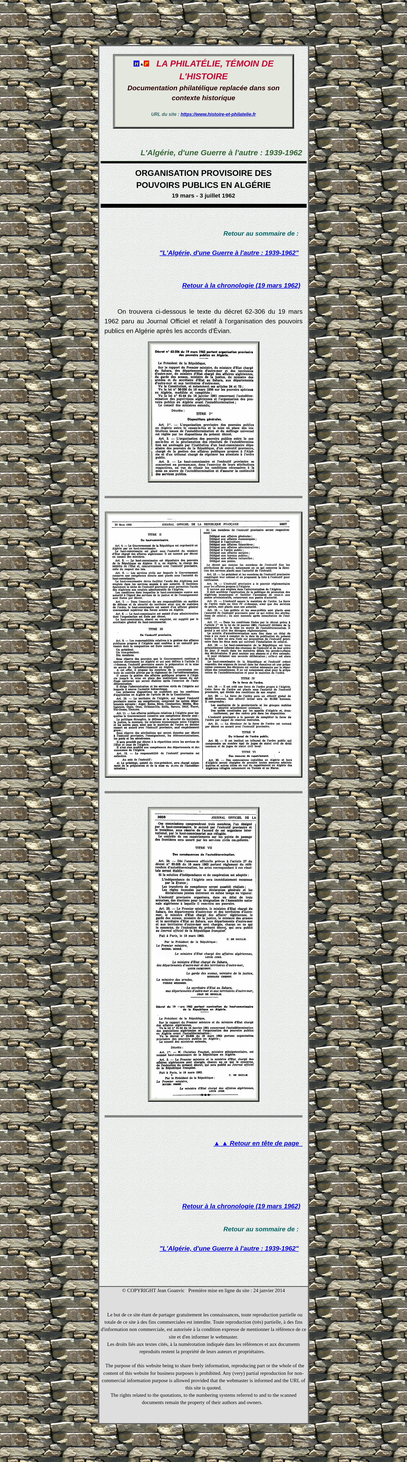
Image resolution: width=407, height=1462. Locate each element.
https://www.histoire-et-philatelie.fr (218, 114)
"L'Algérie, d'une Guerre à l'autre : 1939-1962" (229, 252)
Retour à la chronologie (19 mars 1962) (241, 285)
